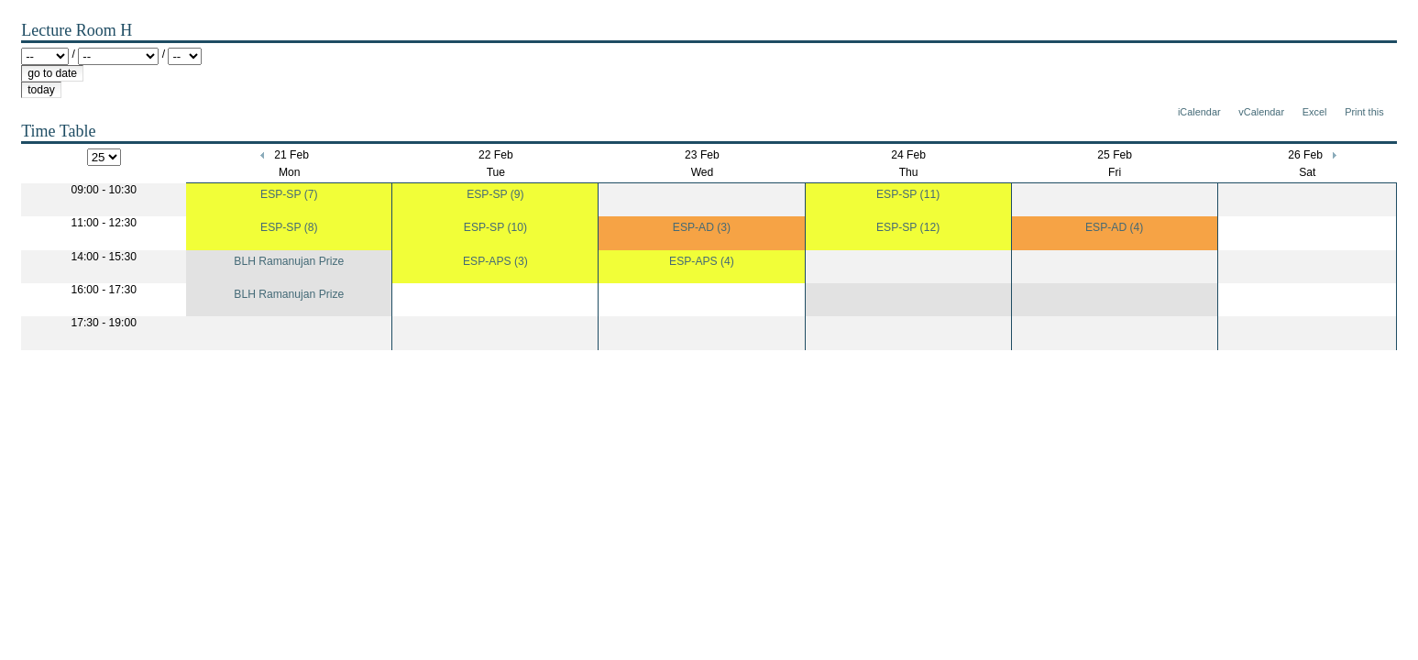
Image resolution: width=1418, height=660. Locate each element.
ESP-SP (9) (495, 194)
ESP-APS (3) (495, 261)
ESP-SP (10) (495, 227)
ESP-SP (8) (288, 227)
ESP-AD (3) (702, 227)
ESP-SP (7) (288, 194)
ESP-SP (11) (908, 194)
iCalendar (1199, 111)
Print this (1364, 111)
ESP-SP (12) (908, 227)
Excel (1315, 111)
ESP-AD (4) (1114, 227)
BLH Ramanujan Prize (289, 261)
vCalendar (1261, 111)
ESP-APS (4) (701, 261)
